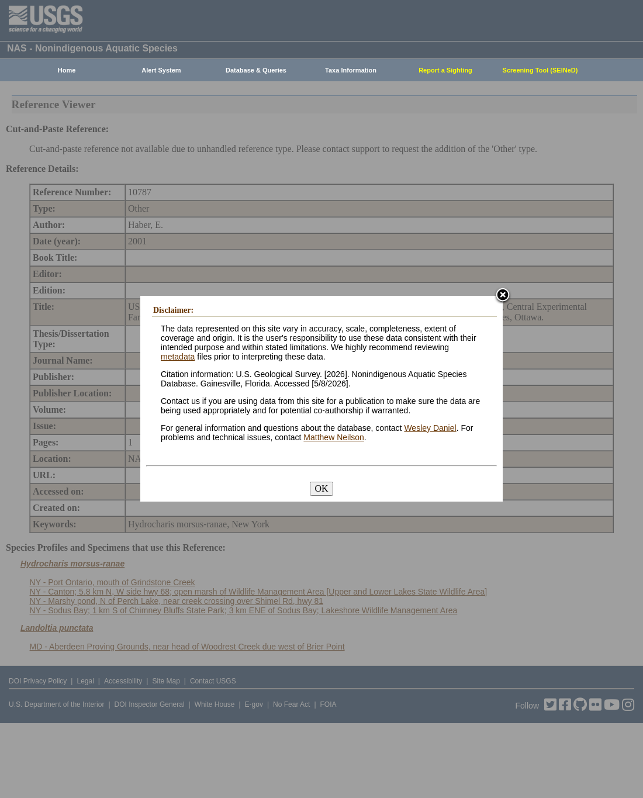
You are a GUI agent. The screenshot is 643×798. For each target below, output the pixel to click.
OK (321, 488)
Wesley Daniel (430, 428)
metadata (178, 356)
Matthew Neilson (333, 437)
